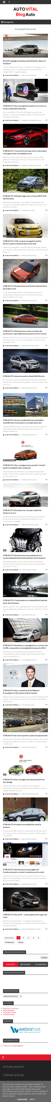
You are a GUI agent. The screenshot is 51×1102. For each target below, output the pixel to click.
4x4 (5, 191)
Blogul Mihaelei (8, 1010)
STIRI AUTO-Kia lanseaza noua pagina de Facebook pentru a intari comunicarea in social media (23, 872)
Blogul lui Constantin (10, 1008)
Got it (32, 1099)
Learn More (22, 1099)
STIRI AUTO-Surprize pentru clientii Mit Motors (24, 376)
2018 (5, 146)
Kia (5, 281)
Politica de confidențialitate (13, 1046)
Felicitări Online (9, 1014)
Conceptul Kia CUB (10, 236)
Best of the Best (9, 460)
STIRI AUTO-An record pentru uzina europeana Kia (25, 735)
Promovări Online (9, 1012)
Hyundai (7, 415)
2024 (5, 56)
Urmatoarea (9, 942)
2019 (5, 101)
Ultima (20, 942)
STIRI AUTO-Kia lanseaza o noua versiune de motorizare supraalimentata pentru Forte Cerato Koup (25, 333)
